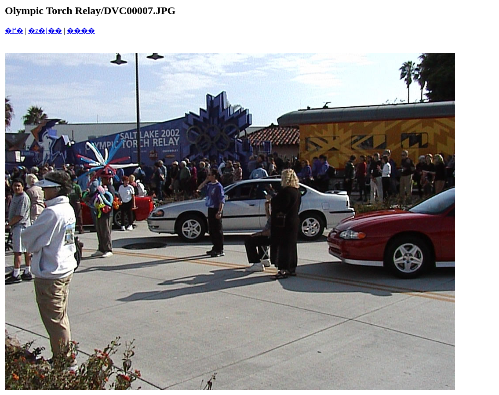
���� (81, 30)
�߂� (14, 30)
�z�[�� (45, 30)
